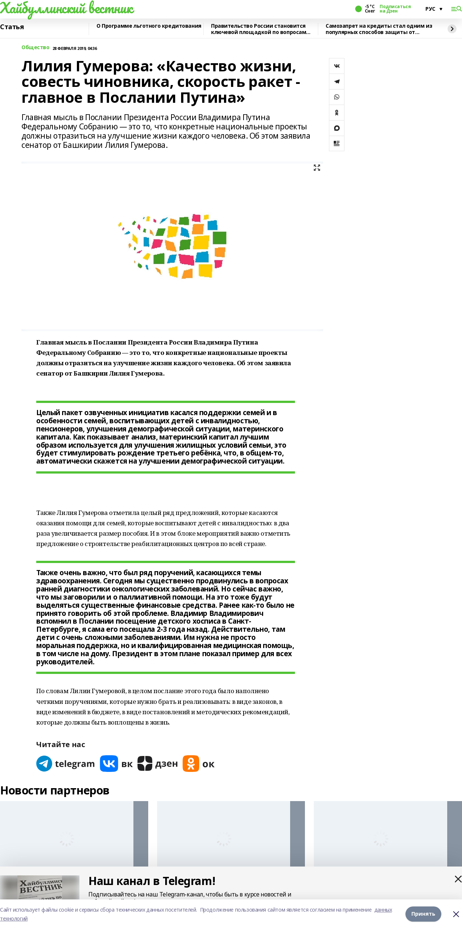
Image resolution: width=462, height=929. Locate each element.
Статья (12, 27)
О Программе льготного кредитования (148, 26)
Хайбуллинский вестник (66, 8)
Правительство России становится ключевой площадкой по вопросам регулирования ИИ (258, 29)
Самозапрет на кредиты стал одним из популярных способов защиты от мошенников (379, 29)
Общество (35, 47)
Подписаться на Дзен (395, 8)
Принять (423, 914)
